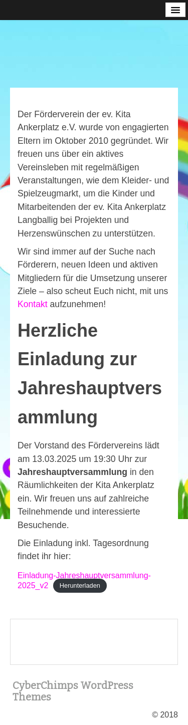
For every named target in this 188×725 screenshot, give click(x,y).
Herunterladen (80, 586)
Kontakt (33, 304)
